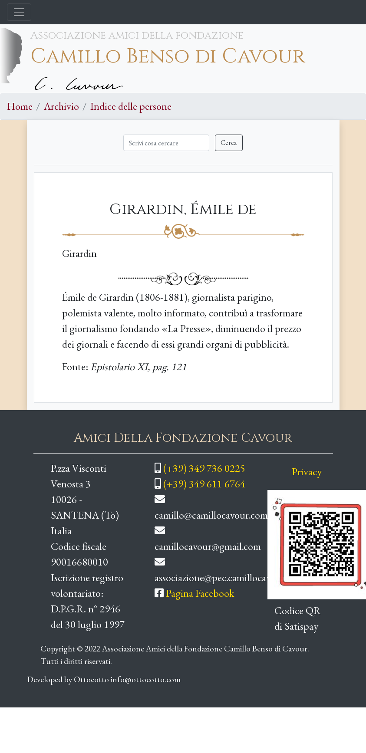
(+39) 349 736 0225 (204, 468)
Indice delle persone (130, 106)
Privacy (307, 471)
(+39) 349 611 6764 (204, 483)
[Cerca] (166, 143)
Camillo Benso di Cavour (167, 56)
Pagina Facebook (200, 593)
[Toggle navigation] (19, 12)
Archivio (61, 106)
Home (20, 106)
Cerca (229, 142)
